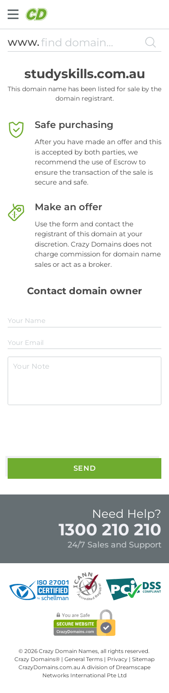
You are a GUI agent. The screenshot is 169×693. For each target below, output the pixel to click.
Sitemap (143, 659)
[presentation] (76, 432)
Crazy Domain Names (68, 651)
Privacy (117, 659)
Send (84, 468)
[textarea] (84, 381)
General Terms (83, 659)
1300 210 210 (110, 529)
